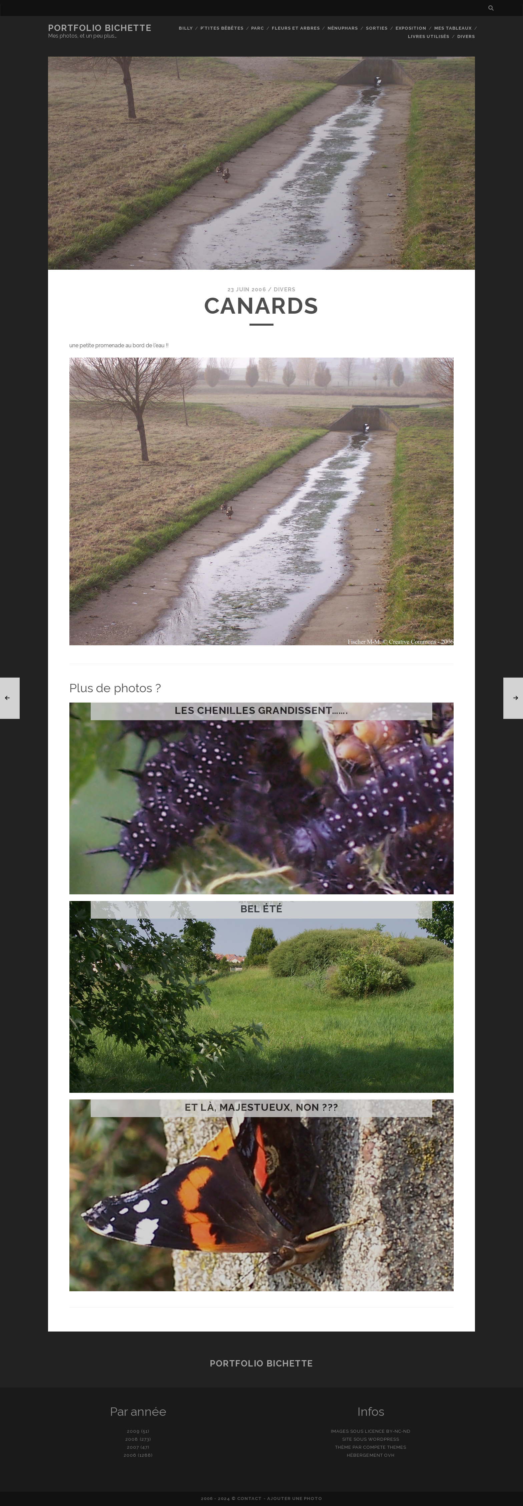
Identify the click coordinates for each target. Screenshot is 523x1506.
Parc (257, 28)
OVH (389, 1455)
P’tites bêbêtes (221, 28)
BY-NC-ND (398, 1431)
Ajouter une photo (295, 1498)
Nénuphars (343, 28)
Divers (466, 36)
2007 (133, 1447)
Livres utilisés (429, 36)
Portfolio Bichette (99, 28)
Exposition (411, 28)
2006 (130, 1455)
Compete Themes (384, 1447)
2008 (131, 1439)
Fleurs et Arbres (296, 28)
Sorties (377, 28)
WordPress (383, 1439)
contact (249, 1498)
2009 (133, 1431)
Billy (185, 28)
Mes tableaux (453, 28)
